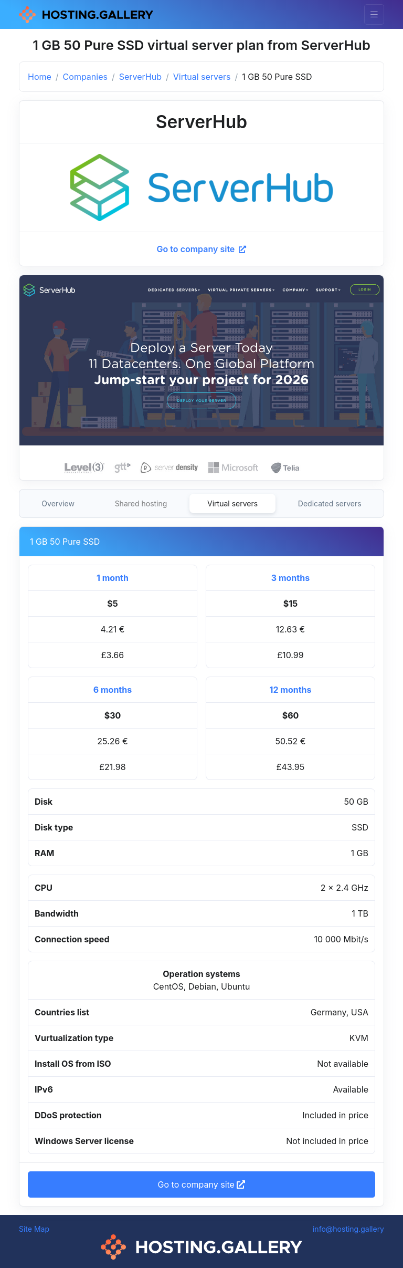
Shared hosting (141, 503)
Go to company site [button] (202, 1184)
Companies (85, 76)
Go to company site (202, 249)
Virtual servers (202, 76)
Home (39, 76)
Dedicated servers (330, 503)
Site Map (34, 1228)
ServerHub (140, 76)
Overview (58, 503)
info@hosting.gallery (348, 1228)
